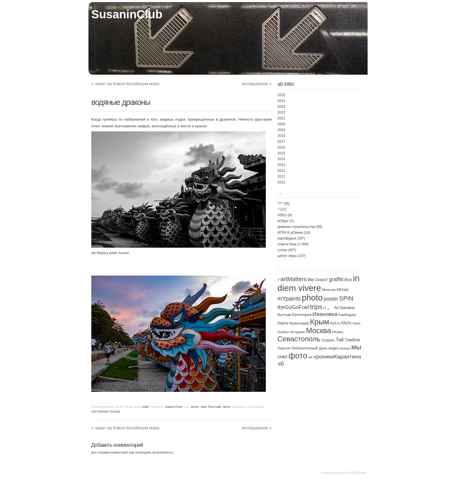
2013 (281, 165)
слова (282, 250)
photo (195, 406)
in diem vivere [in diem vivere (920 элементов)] (318, 283)
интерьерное (257, 83)
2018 (281, 136)
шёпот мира (287, 256)
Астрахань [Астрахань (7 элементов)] (344, 307)
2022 (281, 112)
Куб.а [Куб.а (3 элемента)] (334, 323)
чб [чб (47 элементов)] (280, 363)
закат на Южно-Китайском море (125, 83)
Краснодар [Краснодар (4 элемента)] (299, 323)
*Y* (279, 203)
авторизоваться (162, 452)
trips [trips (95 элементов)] (316, 306)
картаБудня (286, 238)
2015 (281, 153)
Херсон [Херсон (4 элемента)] (284, 348)
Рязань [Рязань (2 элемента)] (337, 332)
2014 (281, 159)
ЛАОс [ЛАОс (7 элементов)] (346, 323)
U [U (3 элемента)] (324, 308)
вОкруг (282, 221)
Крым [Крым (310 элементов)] (319, 321)
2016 (281, 147)
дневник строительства (296, 227)
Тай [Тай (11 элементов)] (340, 339)
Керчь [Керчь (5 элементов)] (282, 323)
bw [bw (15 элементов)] (311, 279)
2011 (281, 176)
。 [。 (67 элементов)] (330, 306)
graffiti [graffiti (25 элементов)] (336, 279)
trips (204, 406)
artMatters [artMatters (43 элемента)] (293, 279)
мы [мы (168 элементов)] (356, 347)
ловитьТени (173, 406)
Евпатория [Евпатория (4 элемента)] (301, 314)
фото (227, 406)
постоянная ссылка (105, 411)
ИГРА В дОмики (290, 233)
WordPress (358, 472)
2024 (281, 101)
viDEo (282, 215)
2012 (281, 171)
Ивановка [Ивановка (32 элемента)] (324, 314)
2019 (281, 130)
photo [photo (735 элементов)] (312, 297)
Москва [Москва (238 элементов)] (318, 330)
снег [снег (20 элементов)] (282, 357)
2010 (281, 182)
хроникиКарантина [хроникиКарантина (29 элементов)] (337, 356)
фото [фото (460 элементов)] (298, 355)
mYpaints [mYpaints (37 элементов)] (289, 298)
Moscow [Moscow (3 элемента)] (329, 289)
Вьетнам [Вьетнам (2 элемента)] (284, 315)
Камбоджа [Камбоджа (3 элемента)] (347, 314)
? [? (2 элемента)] (278, 280)
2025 (281, 95)
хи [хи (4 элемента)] (310, 357)
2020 (281, 124)
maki (145, 406)
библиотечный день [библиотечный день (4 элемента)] (309, 348)
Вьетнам (215, 406)
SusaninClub (126, 14)
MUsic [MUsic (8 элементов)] (342, 289)
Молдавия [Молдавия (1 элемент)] (297, 332)
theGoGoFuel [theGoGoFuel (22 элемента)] (293, 307)
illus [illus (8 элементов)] (348, 279)
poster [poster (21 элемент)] (331, 299)
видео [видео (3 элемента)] (334, 348)
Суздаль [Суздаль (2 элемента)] (328, 340)
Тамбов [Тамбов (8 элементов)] (352, 339)
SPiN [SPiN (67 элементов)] (346, 298)
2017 (281, 142)
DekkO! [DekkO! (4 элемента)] (321, 280)
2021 (281, 118)
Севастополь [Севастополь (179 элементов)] (298, 339)
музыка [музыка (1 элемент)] (345, 348)
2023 (281, 107)
